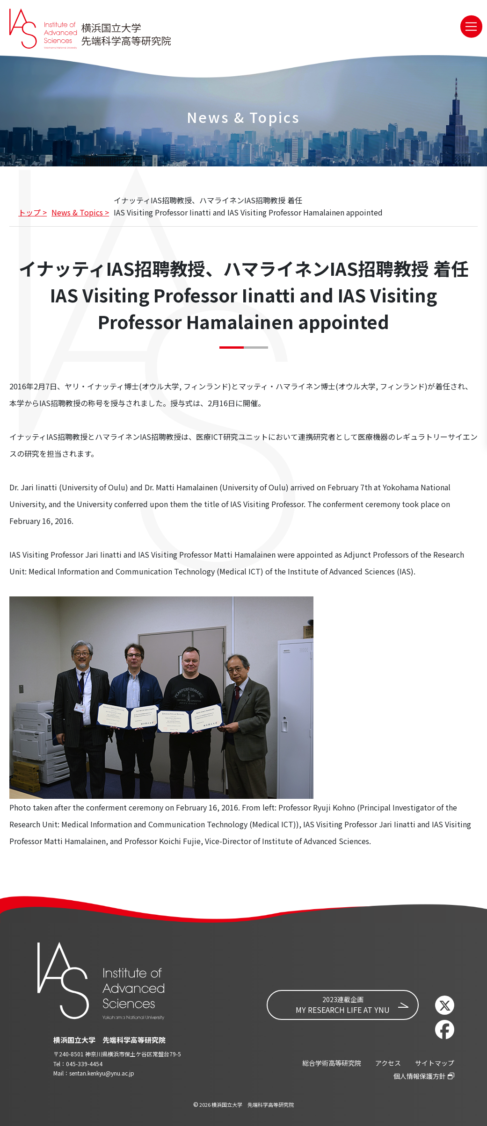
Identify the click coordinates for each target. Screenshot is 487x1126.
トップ (29, 212)
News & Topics (77, 212)
